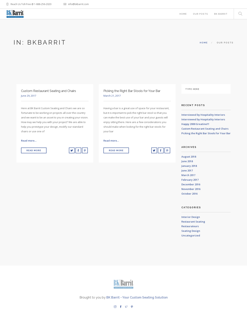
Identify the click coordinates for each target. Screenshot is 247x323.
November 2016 (190, 189)
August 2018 (188, 156)
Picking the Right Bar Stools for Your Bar (206, 133)
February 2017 (190, 179)
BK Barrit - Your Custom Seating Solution (137, 297)
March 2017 (188, 175)
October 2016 (189, 193)
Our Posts (200, 14)
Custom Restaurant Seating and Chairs (204, 128)
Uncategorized (190, 235)
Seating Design (190, 231)
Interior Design (190, 217)
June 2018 (187, 161)
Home (183, 14)
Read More (33, 150)
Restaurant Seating (193, 221)
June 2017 (187, 170)
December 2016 (190, 184)
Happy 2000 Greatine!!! (195, 124)
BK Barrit (221, 14)
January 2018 (189, 166)
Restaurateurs (190, 226)
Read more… (28, 140)
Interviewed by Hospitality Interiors (203, 114)
